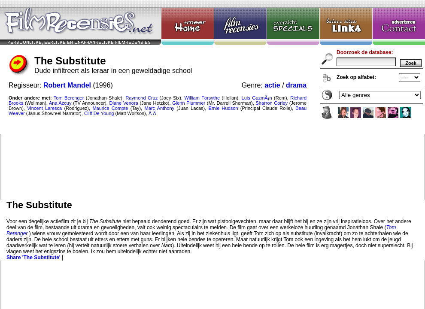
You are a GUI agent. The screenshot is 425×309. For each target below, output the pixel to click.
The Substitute (212, 100)
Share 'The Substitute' (33, 257)
